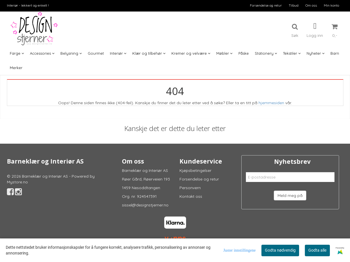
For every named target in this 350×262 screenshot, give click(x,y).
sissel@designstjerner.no (145, 205)
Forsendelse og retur (266, 5)
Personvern (190, 187)
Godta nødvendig (280, 250)
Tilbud (294, 5)
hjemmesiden (271, 102)
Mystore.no (17, 182)
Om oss (311, 5)
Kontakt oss (190, 196)
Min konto (331, 5)
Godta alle (317, 250)
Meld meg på (290, 195)
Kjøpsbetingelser (195, 170)
